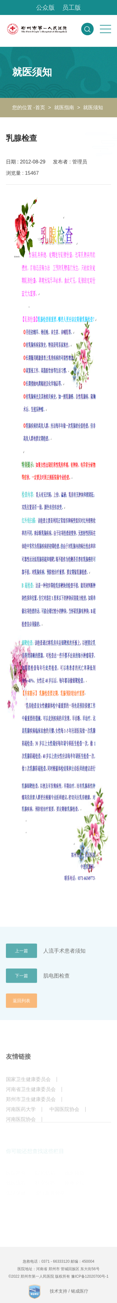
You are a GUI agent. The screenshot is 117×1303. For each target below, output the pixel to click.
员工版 (71, 7)
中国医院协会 (64, 1113)
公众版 (45, 7)
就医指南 (64, 107)
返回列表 (21, 1004)
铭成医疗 (79, 1295)
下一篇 (21, 979)
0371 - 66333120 (55, 1265)
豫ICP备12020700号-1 (90, 1280)
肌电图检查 (56, 980)
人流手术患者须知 (64, 955)
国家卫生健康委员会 (28, 1083)
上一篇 (21, 954)
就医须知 (93, 107)
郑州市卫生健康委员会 (31, 1103)
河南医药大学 (21, 1113)
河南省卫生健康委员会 (31, 1093)
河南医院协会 (21, 1123)
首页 (40, 107)
